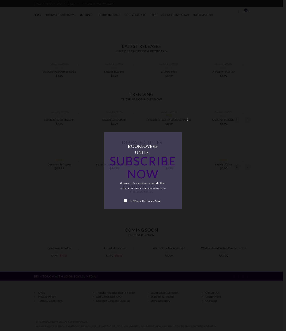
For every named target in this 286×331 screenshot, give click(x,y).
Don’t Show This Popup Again (142, 201)
